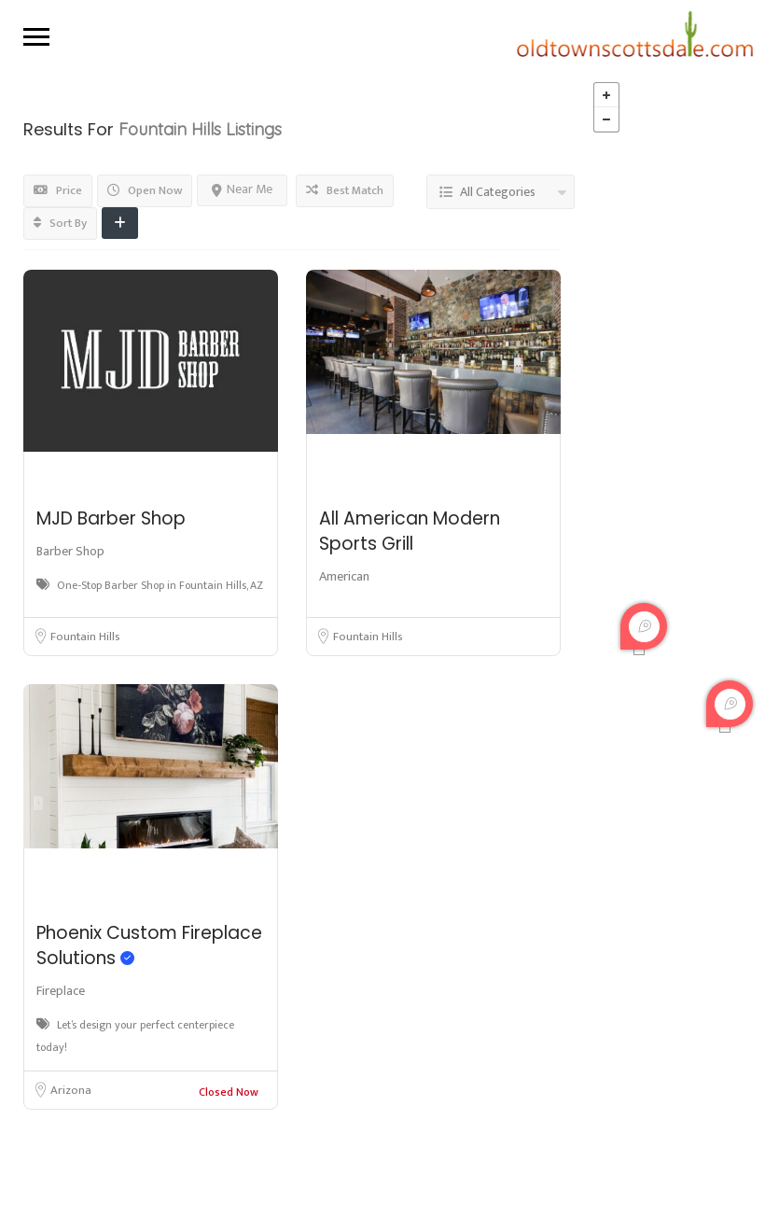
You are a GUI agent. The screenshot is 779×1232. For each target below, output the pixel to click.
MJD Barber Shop (111, 518)
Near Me (242, 189)
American (344, 576)
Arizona (70, 1090)
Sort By (60, 223)
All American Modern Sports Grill (409, 531)
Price (58, 190)
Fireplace (60, 990)
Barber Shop (70, 551)
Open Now (144, 190)
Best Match (344, 190)
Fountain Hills (85, 636)
